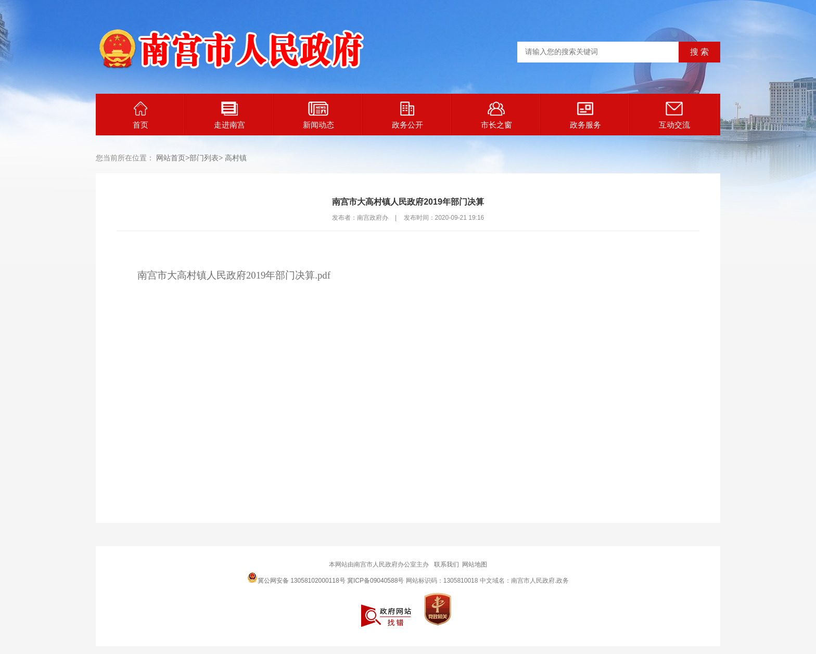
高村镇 (236, 158)
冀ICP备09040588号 (375, 580)
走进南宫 (229, 115)
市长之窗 (496, 115)
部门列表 (204, 158)
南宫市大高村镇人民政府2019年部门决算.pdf (233, 275)
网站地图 (474, 564)
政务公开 (407, 115)
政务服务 (585, 115)
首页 (140, 115)
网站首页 (170, 158)
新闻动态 (318, 115)
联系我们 (446, 564)
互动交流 (674, 115)
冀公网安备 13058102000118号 (296, 577)
